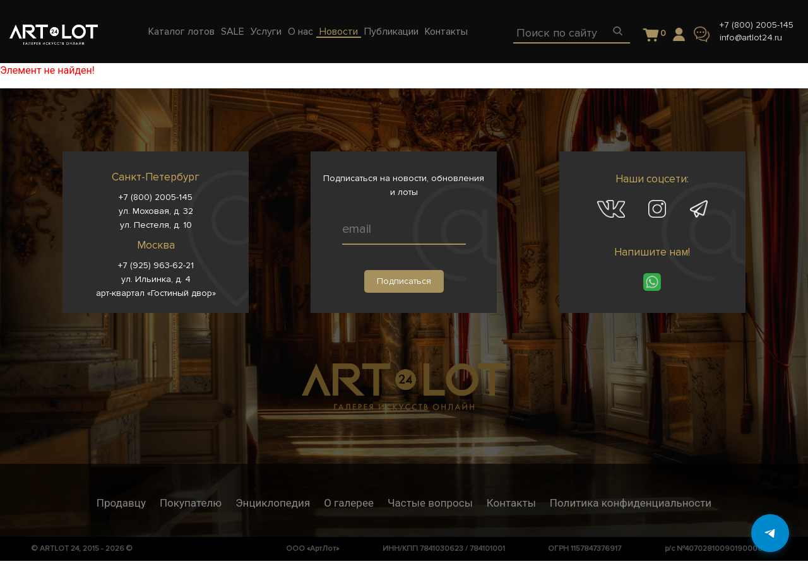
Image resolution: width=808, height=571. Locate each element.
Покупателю (191, 503)
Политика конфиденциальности (630, 503)
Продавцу (121, 503)
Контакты (511, 503)
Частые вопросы (430, 503)
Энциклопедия (272, 503)
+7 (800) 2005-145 (756, 25)
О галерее (349, 503)
